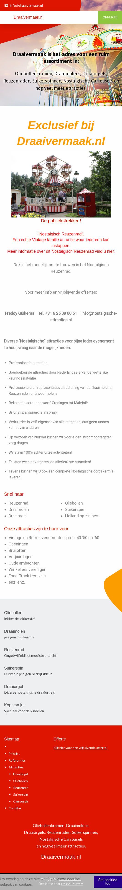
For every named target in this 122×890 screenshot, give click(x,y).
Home (13, 747)
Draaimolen (19, 509)
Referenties (17, 760)
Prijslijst (14, 753)
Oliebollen (74, 503)
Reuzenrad (18, 503)
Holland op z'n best (82, 515)
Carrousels (21, 801)
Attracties (16, 767)
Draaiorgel (18, 515)
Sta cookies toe (107, 882)
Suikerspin (74, 509)
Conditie (15, 808)
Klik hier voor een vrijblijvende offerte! (80, 748)
